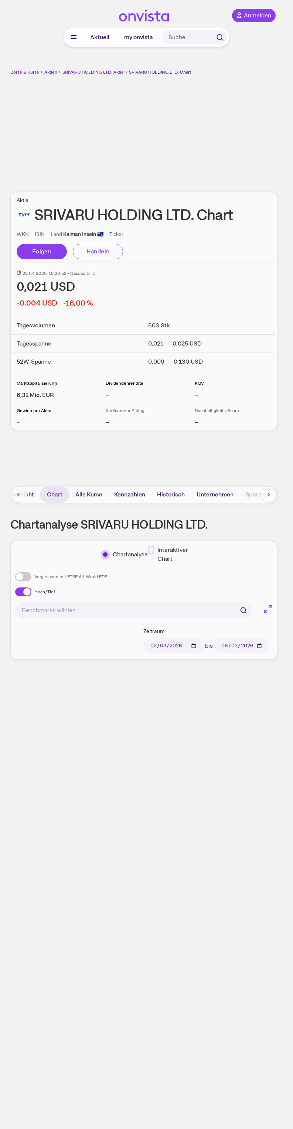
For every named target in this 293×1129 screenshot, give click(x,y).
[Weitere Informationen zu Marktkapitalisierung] (35, 395)
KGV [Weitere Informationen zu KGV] (199, 383)
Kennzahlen (129, 494)
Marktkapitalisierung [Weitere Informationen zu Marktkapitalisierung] (37, 383)
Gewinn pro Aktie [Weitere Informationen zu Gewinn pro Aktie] (34, 411)
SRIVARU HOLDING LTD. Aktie (93, 72)
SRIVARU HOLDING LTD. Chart (160, 72)
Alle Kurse (88, 494)
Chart (54, 494)
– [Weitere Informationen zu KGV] (196, 395)
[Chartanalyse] (124, 554)
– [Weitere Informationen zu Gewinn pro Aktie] (18, 422)
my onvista (138, 37)
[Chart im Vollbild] (267, 609)
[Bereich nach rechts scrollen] (268, 494)
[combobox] (133, 610)
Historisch (171, 494)
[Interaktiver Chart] (169, 554)
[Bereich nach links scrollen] (19, 494)
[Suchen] (243, 610)
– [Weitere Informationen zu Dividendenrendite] (107, 395)
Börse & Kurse (24, 72)
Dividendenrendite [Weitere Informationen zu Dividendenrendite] (124, 383)
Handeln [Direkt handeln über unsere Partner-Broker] (98, 251)
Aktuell (99, 37)
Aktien (50, 72)
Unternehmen (215, 494)
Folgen (41, 251)
